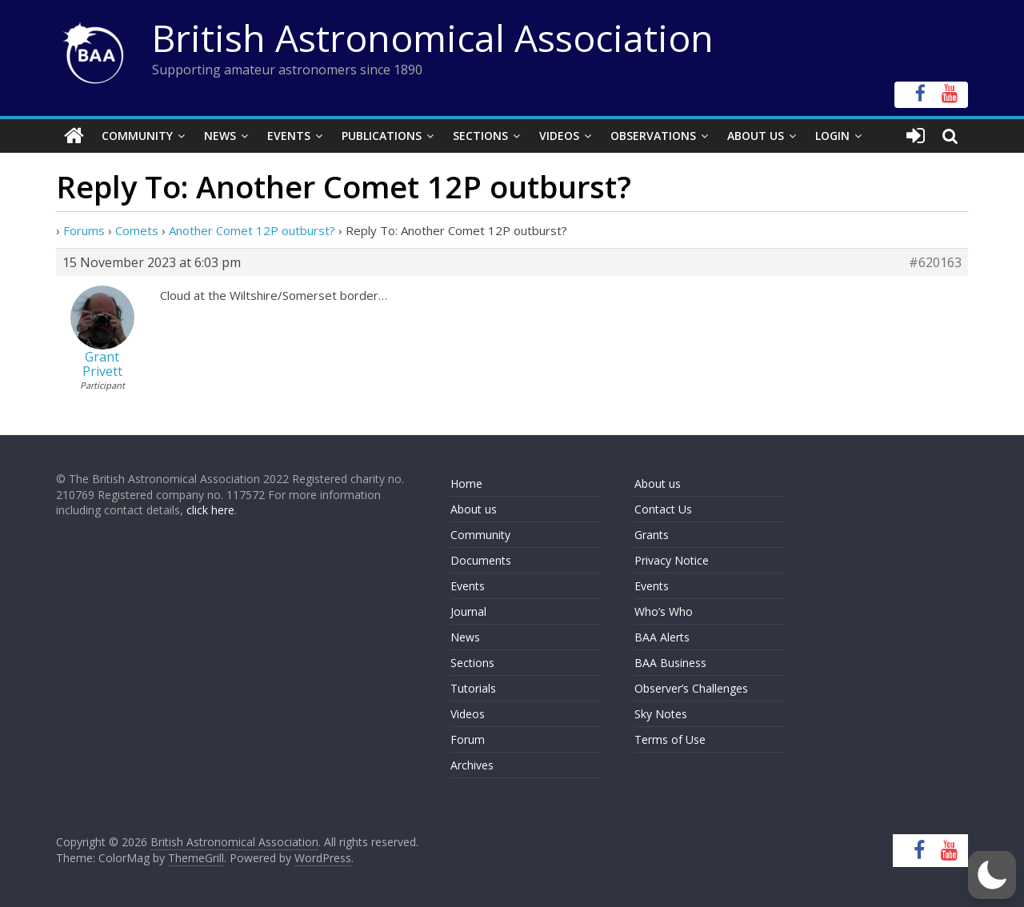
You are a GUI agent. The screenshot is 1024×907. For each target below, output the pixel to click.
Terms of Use (670, 739)
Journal (468, 611)
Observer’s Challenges (691, 688)
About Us (755, 135)
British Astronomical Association (433, 37)
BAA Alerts (662, 637)
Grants (651, 534)
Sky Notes (660, 713)
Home (466, 483)
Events (288, 135)
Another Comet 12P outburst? (252, 230)
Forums (84, 230)
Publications (382, 135)
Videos (559, 135)
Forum (467, 739)
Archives (472, 765)
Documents (480, 560)
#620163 (935, 262)
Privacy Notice (671, 560)
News (220, 135)
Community (137, 135)
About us (473, 509)
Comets (136, 230)
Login (832, 135)
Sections (480, 135)
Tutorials (473, 688)
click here (210, 509)
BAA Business (670, 662)
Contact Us (663, 509)
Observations (653, 135)
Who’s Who (663, 611)
